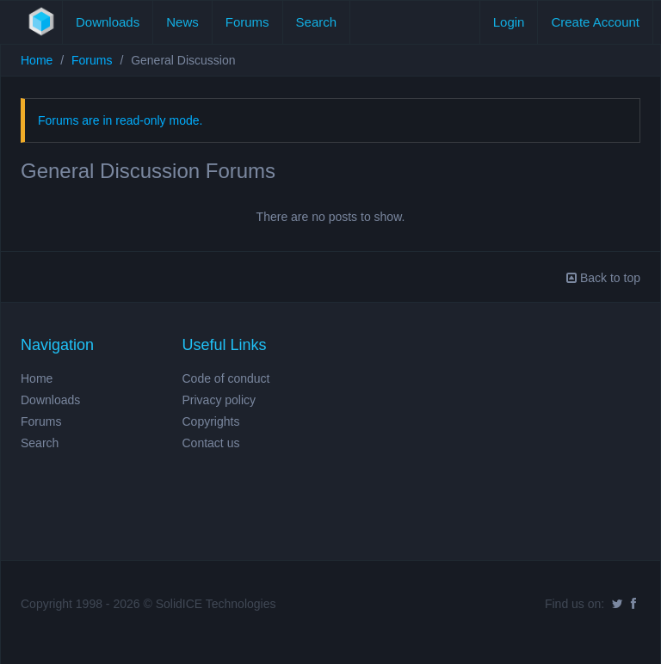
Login (509, 22)
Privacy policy (219, 400)
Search (316, 22)
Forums (247, 22)
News (182, 22)
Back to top (603, 278)
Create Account (595, 22)
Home (37, 60)
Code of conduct (226, 378)
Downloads (107, 22)
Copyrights (211, 421)
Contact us (211, 443)
